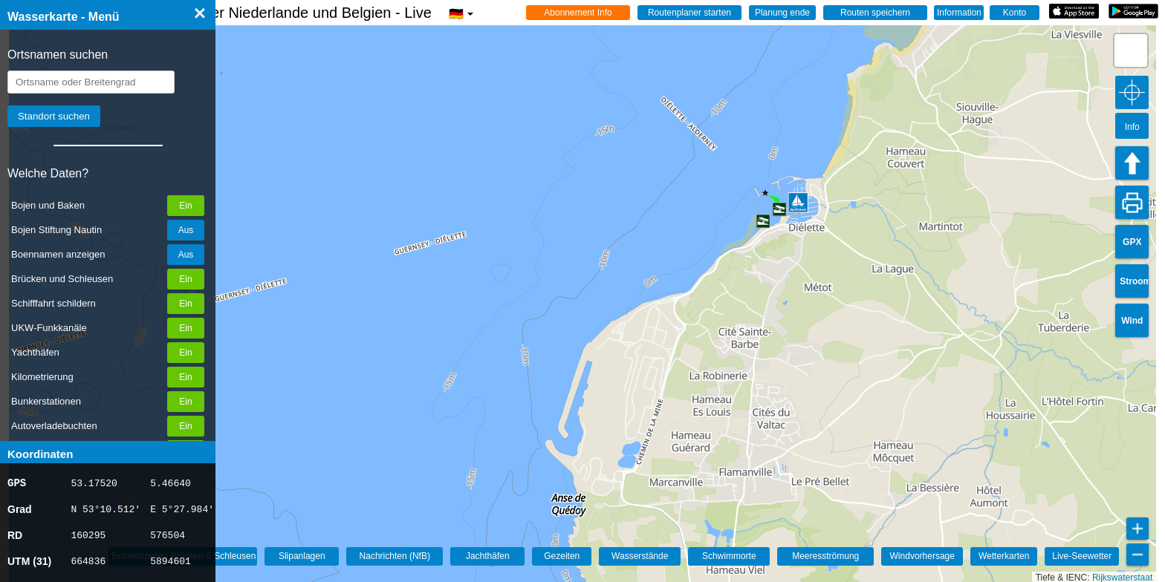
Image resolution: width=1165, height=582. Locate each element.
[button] (1130, 50)
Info (1132, 127)
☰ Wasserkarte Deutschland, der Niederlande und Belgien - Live (247, 12)
